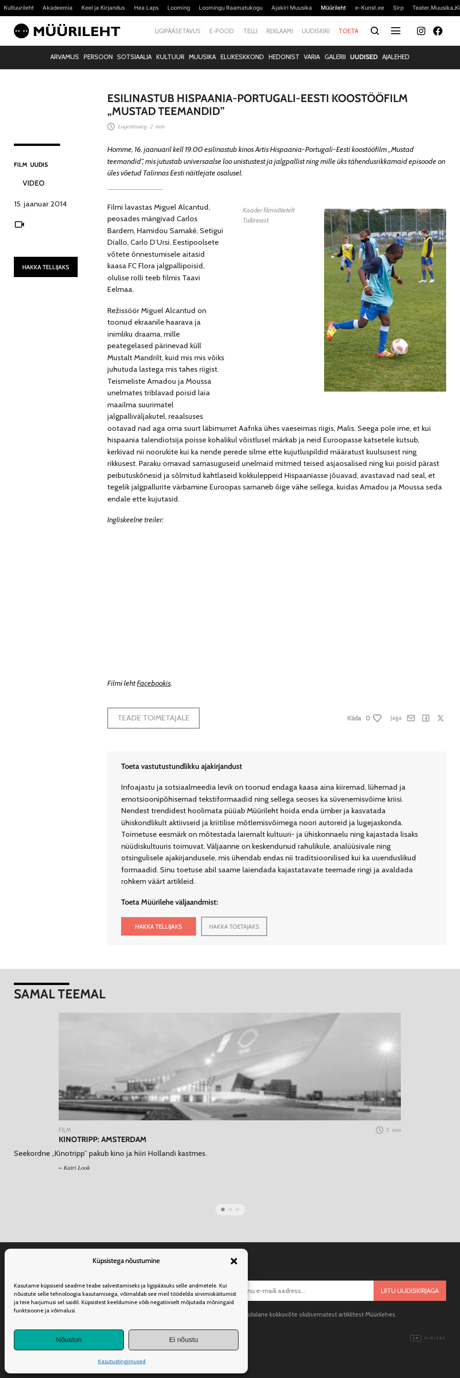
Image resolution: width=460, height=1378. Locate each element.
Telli (250, 31)
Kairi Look (77, 1167)
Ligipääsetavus (178, 31)
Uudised (364, 57)
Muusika (202, 57)
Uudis (39, 164)
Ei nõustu (183, 1339)
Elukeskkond (242, 57)
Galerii (335, 57)
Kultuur (170, 57)
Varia (312, 57)
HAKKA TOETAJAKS (234, 926)
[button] (234, 1261)
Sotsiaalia (134, 57)
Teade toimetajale (153, 717)
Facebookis (154, 683)
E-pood (221, 31)
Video (33, 183)
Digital (428, 1338)
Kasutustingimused (122, 1361)
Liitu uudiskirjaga (410, 1291)
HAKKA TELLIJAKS (45, 267)
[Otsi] (374, 31)
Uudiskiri (316, 31)
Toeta (348, 31)
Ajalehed (396, 57)
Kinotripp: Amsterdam (103, 1139)
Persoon (98, 57)
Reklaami (279, 31)
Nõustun (69, 1339)
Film (20, 164)
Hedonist (284, 57)
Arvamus (64, 57)
